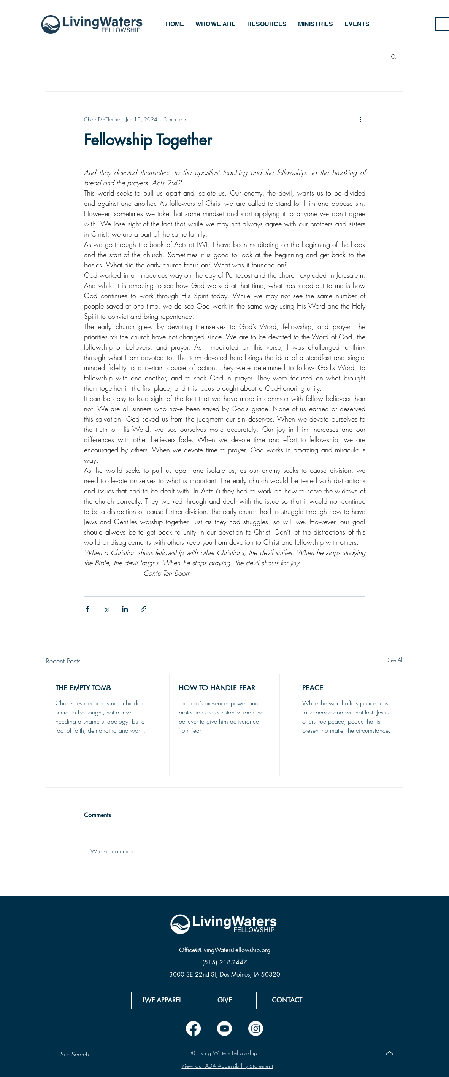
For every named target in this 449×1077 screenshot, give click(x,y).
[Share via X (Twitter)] (106, 608)
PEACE (312, 687)
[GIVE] (224, 1000)
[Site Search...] (94, 1054)
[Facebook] (193, 1028)
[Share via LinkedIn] (125, 608)
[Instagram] (255, 1028)
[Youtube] (224, 1028)
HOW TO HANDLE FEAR (217, 687)
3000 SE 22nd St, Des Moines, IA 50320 (224, 974)
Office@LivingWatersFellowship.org (224, 950)
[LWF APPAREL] (162, 1000)
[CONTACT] (287, 1000)
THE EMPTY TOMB (83, 687)
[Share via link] (143, 608)
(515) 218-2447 (224, 962)
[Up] (389, 1053)
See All (395, 659)
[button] (393, 56)
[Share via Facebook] (87, 608)
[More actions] (360, 119)
